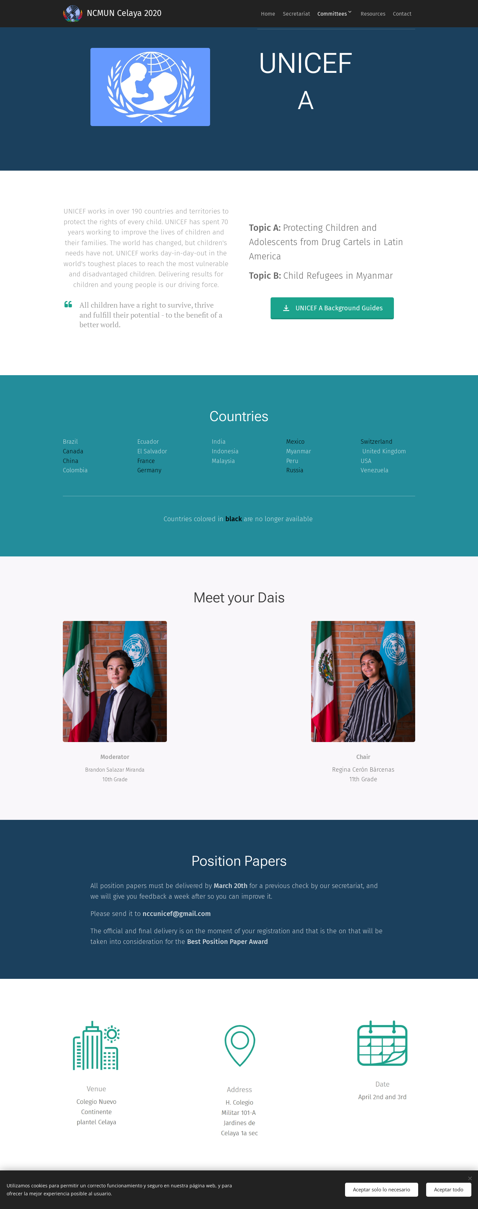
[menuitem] (250, 13)
